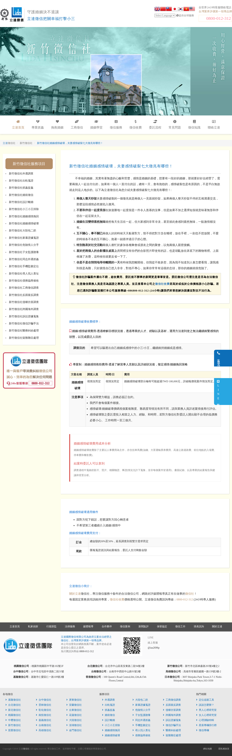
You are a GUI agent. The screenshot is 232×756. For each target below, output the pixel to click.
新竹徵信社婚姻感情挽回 (24, 216)
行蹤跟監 (51, 626)
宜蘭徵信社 (74, 705)
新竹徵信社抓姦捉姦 (21, 187)
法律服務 (70, 626)
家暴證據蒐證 (141, 705)
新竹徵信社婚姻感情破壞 (24, 223)
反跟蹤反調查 (172, 705)
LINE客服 (227, 391)
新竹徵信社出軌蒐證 (21, 180)
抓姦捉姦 (108, 710)
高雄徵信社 (43, 730)
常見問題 (175, 124)
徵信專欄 (202, 730)
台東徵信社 (74, 710)
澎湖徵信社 (74, 725)
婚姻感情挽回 (111, 730)
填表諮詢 (199, 626)
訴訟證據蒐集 (172, 720)
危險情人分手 (141, 710)
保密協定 (162, 626)
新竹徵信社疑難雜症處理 (24, 337)
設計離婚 (108, 720)
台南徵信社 (43, 725)
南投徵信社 (43, 715)
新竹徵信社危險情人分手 (24, 244)
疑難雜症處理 (172, 735)
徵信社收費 (162, 283)
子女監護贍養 (141, 715)
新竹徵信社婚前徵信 (21, 194)
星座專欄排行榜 (206, 725)
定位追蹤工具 (205, 699)
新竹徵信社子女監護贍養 (24, 252)
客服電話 (227, 358)
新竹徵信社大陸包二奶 (22, 230)
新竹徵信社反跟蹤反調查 (24, 295)
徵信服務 (116, 124)
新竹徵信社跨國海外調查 (24, 309)
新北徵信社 (13, 710)
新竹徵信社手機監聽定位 (24, 266)
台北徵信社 (13, 705)
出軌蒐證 (108, 705)
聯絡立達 (214, 124)
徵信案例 (125, 626)
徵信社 (189, 593)
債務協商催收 (141, 735)
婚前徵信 (108, 715)
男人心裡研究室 (206, 710)
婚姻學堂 (96, 124)
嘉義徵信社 (43, 720)
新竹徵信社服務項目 (29, 164)
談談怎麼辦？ (205, 705)
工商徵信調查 (172, 699)
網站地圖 (207, 748)
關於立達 (75, 593)
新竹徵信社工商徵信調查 (24, 287)
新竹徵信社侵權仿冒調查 (24, 302)
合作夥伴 (107, 626)
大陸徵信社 (74, 720)
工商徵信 (77, 124)
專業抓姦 (38, 124)
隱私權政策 (223, 748)
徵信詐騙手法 (172, 725)
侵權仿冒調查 (172, 710)
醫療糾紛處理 (172, 730)
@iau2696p (154, 647)
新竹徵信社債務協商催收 (24, 280)
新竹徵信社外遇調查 (21, 173)
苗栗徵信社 (13, 730)
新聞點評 (143, 626)
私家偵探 (33, 626)
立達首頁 (15, 626)
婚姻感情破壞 (111, 735)
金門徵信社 (74, 730)
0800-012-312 (218, 18)
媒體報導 (88, 626)
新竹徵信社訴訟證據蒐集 (24, 316)
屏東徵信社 (74, 699)
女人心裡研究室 (206, 715)
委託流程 (155, 124)
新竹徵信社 (13, 725)
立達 (9, 143)
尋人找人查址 (141, 730)
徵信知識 (194, 124)
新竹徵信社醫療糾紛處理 (24, 330)
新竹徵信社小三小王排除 (24, 209)
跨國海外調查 (172, 715)
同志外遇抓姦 (141, 720)
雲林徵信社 (43, 705)
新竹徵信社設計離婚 (21, 202)
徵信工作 (180, 626)
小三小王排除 (111, 725)
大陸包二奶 (140, 699)
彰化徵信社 (43, 710)
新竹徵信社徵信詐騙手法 (24, 323)
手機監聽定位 (141, 725)
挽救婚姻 (57, 124)
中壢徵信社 (13, 720)
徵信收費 (135, 124)
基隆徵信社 (13, 699)
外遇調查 (108, 699)
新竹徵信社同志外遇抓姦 (24, 259)
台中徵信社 (43, 699)
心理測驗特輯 (205, 720)
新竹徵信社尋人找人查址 (24, 273)
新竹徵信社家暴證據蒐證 (24, 237)
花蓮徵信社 (74, 715)
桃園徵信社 (13, 715)
